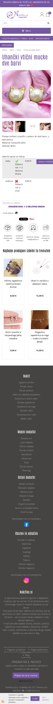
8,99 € (28, 161)
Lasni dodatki (26, 442)
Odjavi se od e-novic (26, 681)
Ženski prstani (26, 390)
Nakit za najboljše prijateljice (26, 394)
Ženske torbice (27, 450)
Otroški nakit (26, 410)
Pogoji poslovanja (39, 649)
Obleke (26, 556)
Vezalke (26, 500)
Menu (26, 30)
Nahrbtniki (26, 454)
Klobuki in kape (26, 495)
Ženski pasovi (26, 466)
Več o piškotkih (45, 698)
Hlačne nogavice (26, 564)
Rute (26, 462)
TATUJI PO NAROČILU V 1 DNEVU (15, 38)
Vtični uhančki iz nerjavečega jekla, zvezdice (13, 335)
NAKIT (12, 50)
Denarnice (26, 458)
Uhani (19, 50)
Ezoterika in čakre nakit (26, 398)
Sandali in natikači (26, 540)
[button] (47, 95)
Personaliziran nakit (26, 414)
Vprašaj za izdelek (11, 202)
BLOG (31, 38)
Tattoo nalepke (27, 446)
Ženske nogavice (26, 568)
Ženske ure (26, 438)
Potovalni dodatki (26, 488)
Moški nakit (26, 418)
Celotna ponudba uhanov (32, 50)
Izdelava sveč (26, 491)
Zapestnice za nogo (26, 406)
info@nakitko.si (32, 690)
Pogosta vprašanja (16, 649)
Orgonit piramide (26, 504)
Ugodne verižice (26, 382)
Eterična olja (26, 512)
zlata (8, 161)
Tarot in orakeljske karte (26, 508)
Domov (4, 50)
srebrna (9, 181)
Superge (27, 552)
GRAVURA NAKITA (42, 38)
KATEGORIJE (7, 45)
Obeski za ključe (26, 483)
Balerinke (26, 543)
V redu (35, 698)
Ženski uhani (26, 386)
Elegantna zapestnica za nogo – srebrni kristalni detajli (40, 336)
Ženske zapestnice (26, 402)
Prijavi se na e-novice (25, 675)
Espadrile (26, 548)
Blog (27, 655)
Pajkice (26, 560)
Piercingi (26, 470)
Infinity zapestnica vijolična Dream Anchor (13, 284)
